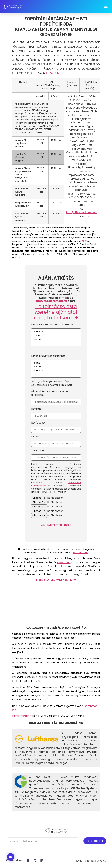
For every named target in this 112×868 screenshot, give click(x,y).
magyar (56, 332)
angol (56, 335)
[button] (106, 6)
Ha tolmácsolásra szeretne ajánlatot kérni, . (56, 312)
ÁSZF (84, 240)
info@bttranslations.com (81, 212)
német (56, 339)
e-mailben (63, 562)
